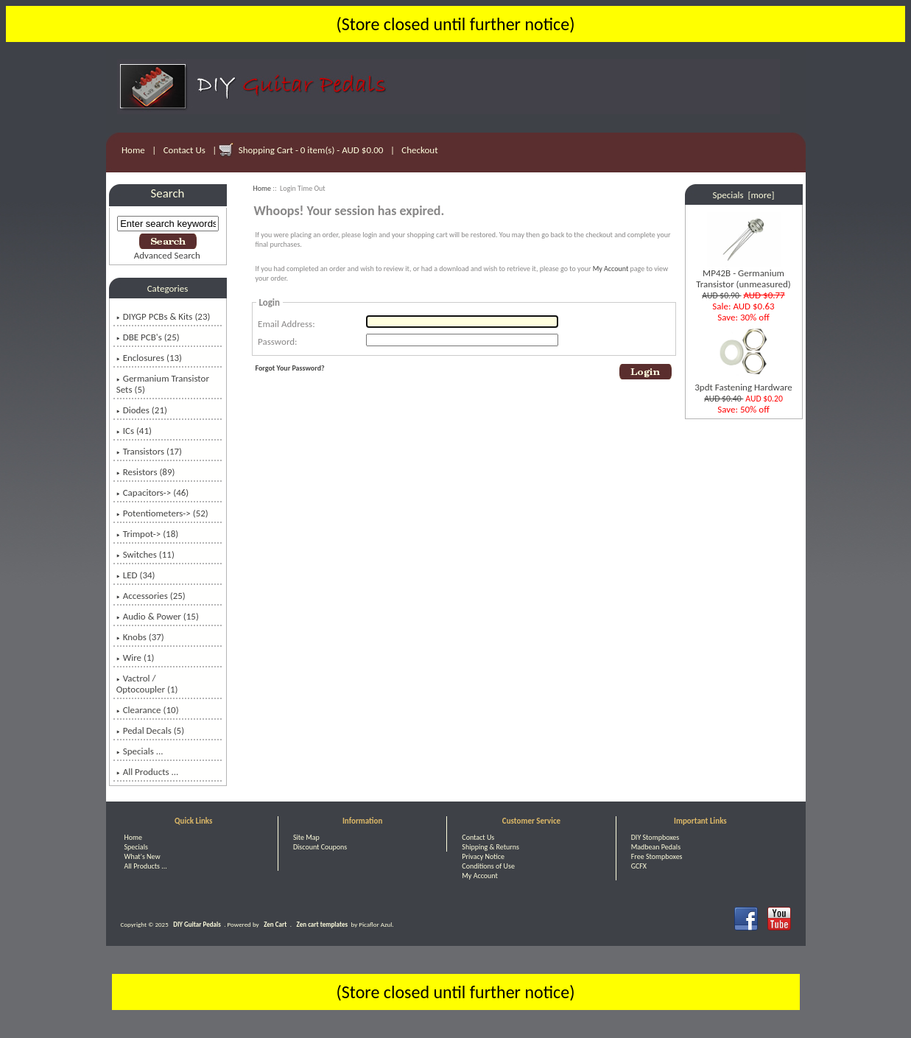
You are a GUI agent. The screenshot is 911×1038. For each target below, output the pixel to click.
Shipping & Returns (490, 847)
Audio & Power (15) (157, 616)
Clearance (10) (147, 709)
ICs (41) (134, 430)
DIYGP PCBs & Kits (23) (163, 316)
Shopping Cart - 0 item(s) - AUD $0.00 (311, 149)
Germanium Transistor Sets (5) (162, 384)
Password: (277, 341)
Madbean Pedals (655, 847)
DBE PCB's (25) (148, 337)
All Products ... (147, 771)
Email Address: (286, 323)
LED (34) (135, 575)
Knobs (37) (140, 636)
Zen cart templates (322, 924)
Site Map (306, 837)
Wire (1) (135, 657)
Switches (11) (145, 554)
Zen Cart (275, 924)
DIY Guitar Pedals (197, 924)
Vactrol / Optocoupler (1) (147, 684)
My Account (611, 268)
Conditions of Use (488, 866)
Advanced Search (167, 255)
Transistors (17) (149, 451)
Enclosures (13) (149, 357)
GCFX (639, 866)
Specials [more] (744, 194)
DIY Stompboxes (655, 837)
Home (133, 149)
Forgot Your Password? (290, 368)
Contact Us (184, 149)
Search (168, 193)
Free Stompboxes (657, 856)
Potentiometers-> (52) (162, 513)
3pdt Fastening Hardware (743, 383)
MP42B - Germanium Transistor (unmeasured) (743, 274)
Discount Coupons (320, 847)
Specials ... (139, 751)
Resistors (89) (145, 471)
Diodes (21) (141, 409)
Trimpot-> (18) (147, 533)
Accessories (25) (151, 595)
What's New (142, 856)
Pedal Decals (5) (150, 730)
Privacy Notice (483, 856)
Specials (136, 847)
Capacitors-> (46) (152, 492)
